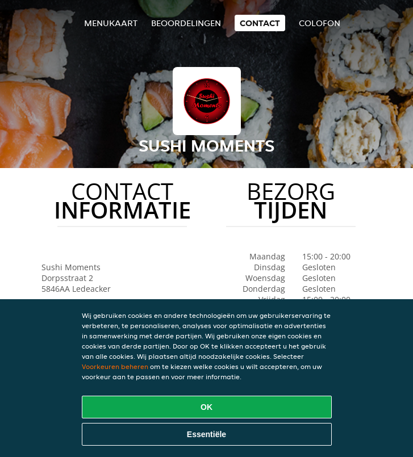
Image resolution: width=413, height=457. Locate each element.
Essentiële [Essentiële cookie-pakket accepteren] (206, 434)
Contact (260, 23)
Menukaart (110, 23)
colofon (319, 23)
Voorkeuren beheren (115, 366)
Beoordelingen (186, 23)
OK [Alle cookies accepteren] (206, 407)
